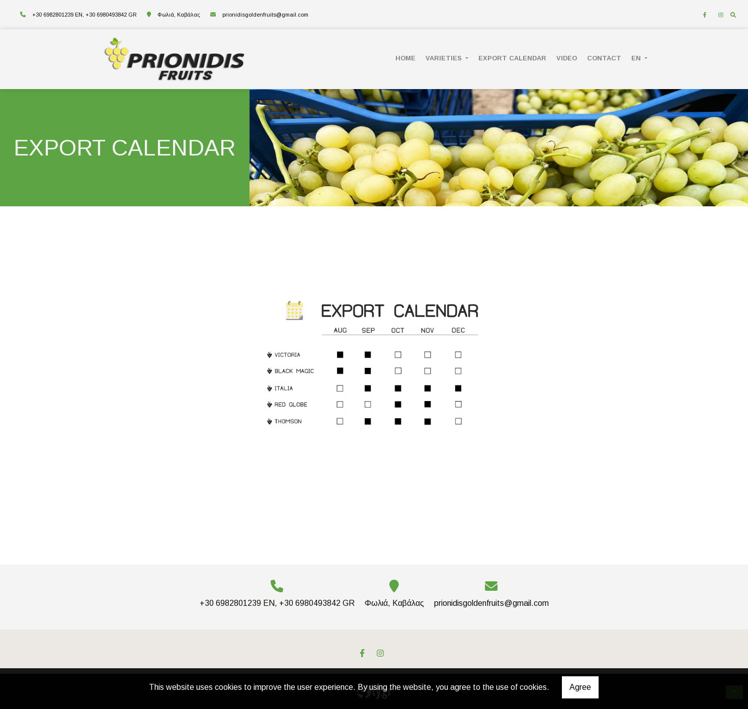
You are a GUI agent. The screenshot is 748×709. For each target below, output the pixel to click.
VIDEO (566, 58)
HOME (405, 58)
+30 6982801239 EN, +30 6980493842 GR (84, 15)
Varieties (445, 58)
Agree (580, 687)
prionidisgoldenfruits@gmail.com (265, 15)
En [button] (637, 58)
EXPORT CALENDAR (512, 58)
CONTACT (604, 58)
